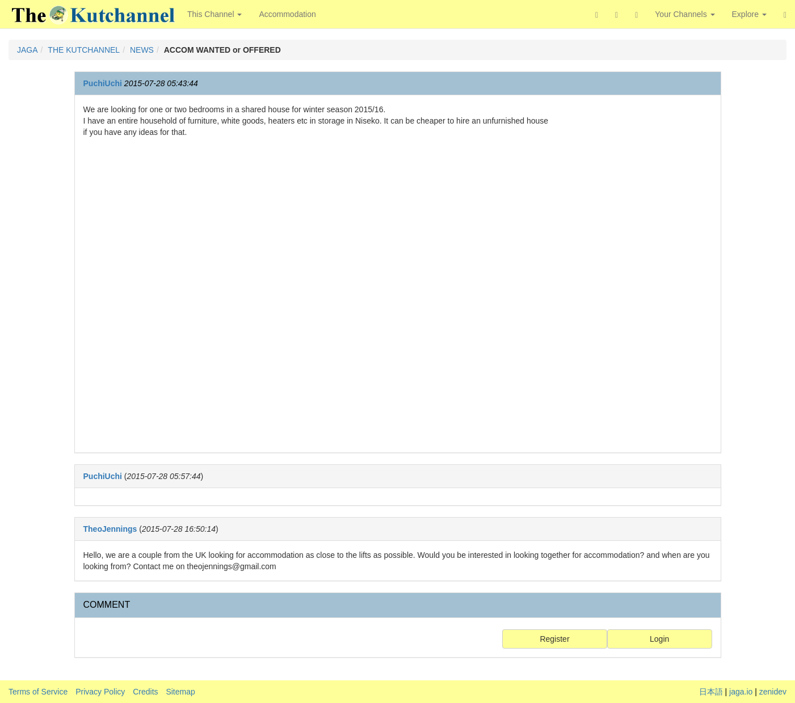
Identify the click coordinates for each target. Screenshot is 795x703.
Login (659, 638)
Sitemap (180, 691)
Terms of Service (38, 691)
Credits (145, 691)
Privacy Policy (100, 691)
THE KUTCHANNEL (84, 49)
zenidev (772, 691)
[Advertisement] (639, 274)
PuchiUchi (102, 83)
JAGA (27, 49)
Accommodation (287, 14)
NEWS (142, 49)
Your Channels (684, 14)
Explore (749, 14)
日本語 (711, 691)
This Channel (214, 14)
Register (554, 638)
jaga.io (740, 691)
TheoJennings (110, 528)
